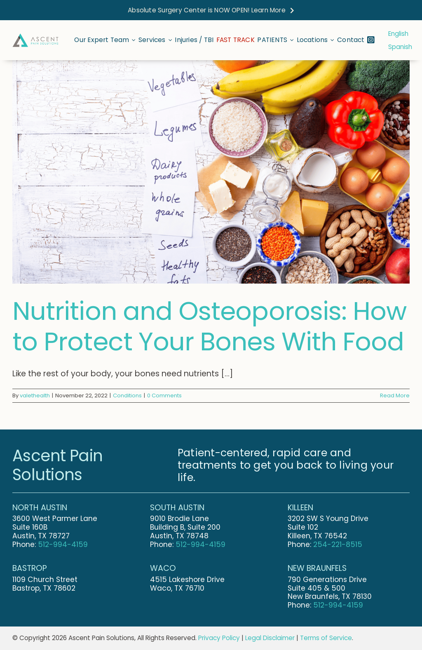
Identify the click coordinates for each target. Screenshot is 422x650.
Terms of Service (326, 638)
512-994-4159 (63, 544)
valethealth (35, 395)
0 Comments (164, 395)
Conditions (127, 395)
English (398, 33)
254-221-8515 (337, 544)
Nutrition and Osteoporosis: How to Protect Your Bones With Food (209, 326)
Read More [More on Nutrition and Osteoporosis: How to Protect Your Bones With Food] (395, 395)
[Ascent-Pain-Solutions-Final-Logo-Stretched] (35, 36)
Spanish (400, 46)
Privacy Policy (219, 638)
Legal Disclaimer (270, 638)
